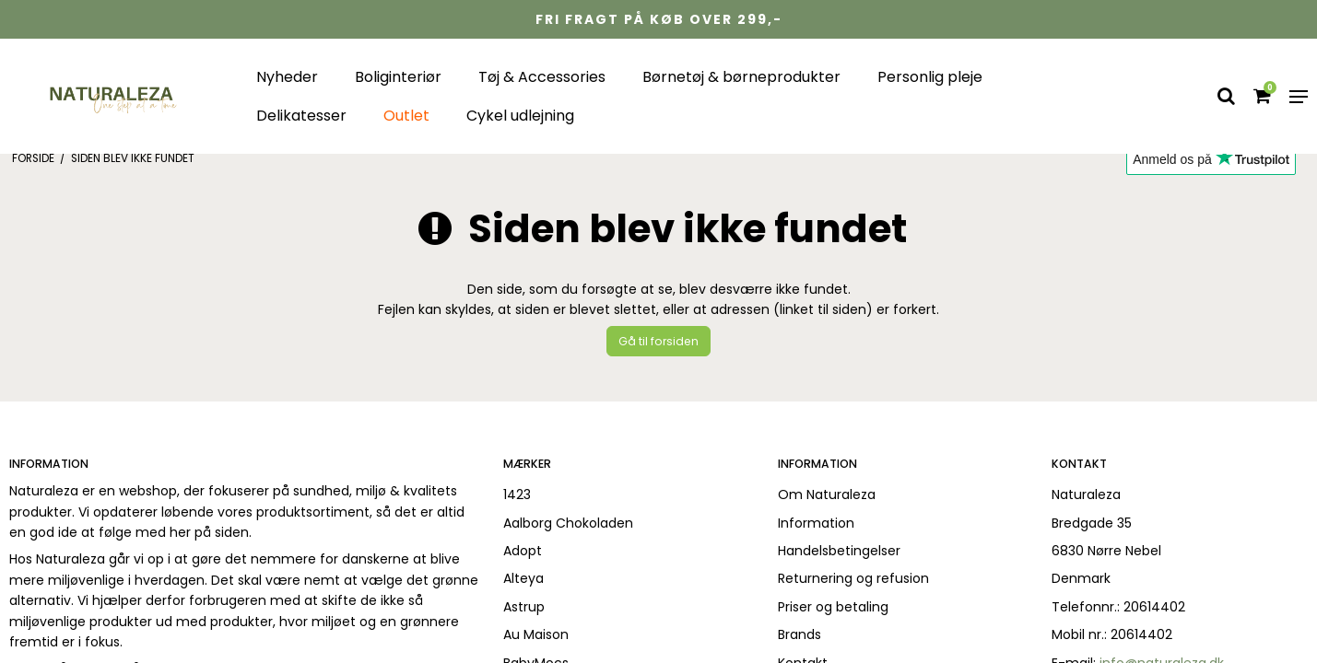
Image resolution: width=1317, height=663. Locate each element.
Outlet (406, 115)
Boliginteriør (398, 76)
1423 (517, 494)
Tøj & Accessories (542, 76)
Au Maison (536, 634)
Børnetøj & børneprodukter (741, 76)
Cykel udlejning (520, 115)
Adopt (522, 550)
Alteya (523, 578)
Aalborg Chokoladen (568, 523)
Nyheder (287, 76)
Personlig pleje (929, 76)
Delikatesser (301, 115)
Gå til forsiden (658, 341)
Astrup (524, 607)
